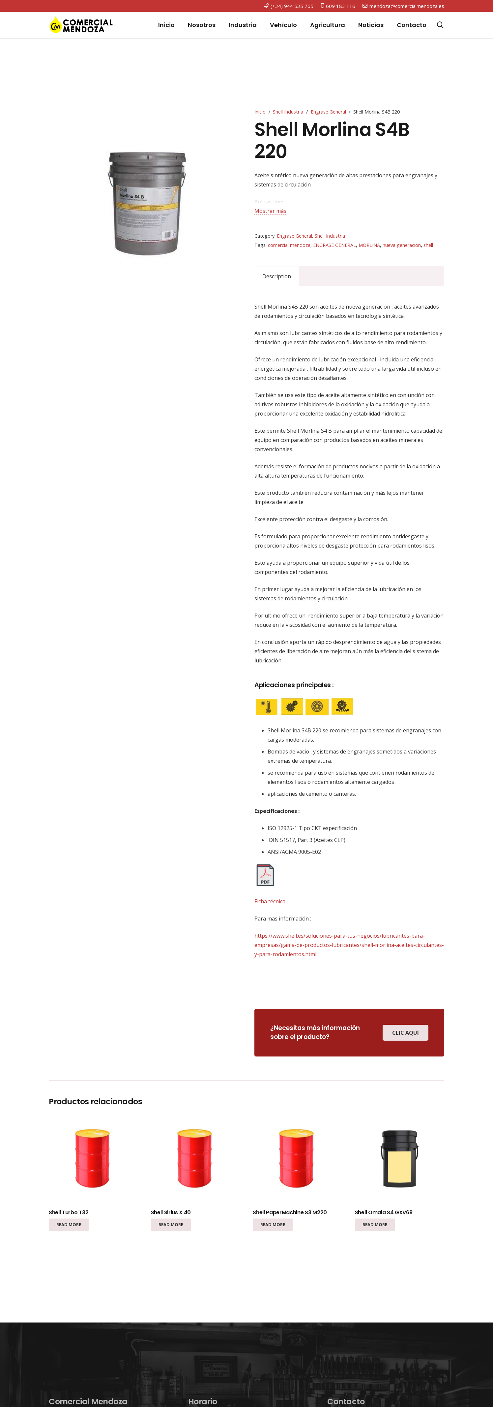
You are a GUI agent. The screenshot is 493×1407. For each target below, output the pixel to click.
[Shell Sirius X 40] (195, 1160)
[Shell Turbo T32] (93, 1160)
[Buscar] (440, 25)
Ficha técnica (269, 901)
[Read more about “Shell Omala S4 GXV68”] (375, 1225)
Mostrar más (270, 211)
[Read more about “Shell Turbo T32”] (69, 1225)
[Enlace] (81, 25)
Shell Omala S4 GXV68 (384, 1212)
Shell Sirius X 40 (171, 1212)
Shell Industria (288, 112)
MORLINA (369, 245)
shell (428, 245)
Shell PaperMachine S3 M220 (290, 1212)
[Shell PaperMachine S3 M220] (297, 1160)
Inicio (260, 112)
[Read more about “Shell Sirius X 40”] (171, 1225)
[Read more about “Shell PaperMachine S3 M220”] (273, 1225)
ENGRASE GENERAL (334, 245)
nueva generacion (402, 245)
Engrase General (328, 112)
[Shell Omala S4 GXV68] (399, 1160)
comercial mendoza (289, 245)
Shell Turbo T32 (68, 1212)
